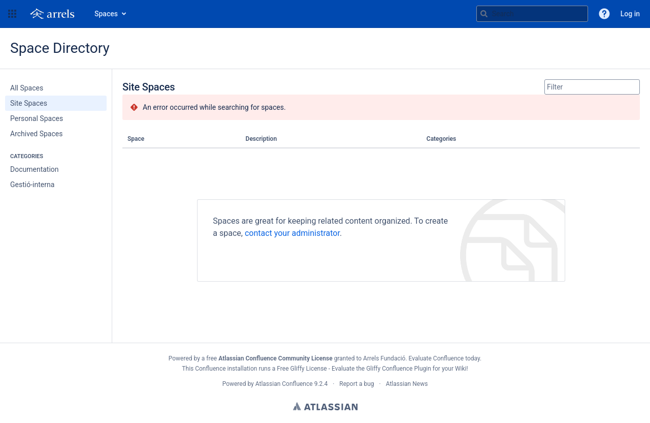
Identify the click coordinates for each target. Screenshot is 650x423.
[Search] (484, 14)
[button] (12, 14)
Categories (441, 138)
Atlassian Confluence (284, 383)
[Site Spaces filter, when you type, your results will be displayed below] (592, 87)
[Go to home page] (54, 14)
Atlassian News (407, 383)
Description (261, 138)
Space (135, 138)
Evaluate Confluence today (444, 358)
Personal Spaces (36, 118)
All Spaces (26, 88)
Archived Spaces (36, 134)
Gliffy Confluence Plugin (398, 368)
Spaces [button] (106, 14)
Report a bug (356, 383)
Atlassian (325, 406)
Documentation (34, 169)
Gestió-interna (32, 184)
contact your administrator (292, 233)
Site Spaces (28, 103)
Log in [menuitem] (630, 14)
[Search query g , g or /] (532, 14)
